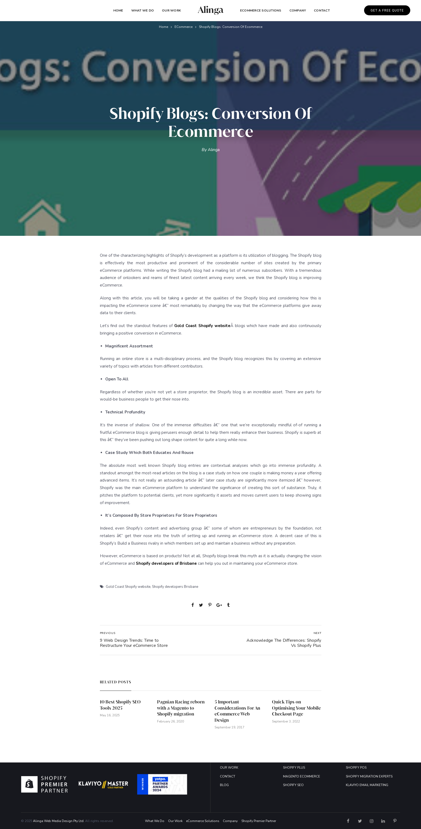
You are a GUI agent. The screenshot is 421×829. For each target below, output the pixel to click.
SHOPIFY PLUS (294, 767)
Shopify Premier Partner (258, 821)
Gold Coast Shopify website (128, 586)
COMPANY (297, 10)
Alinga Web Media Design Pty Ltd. (58, 821)
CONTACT (227, 776)
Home (118, 10)
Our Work (171, 10)
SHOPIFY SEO (293, 785)
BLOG (224, 785)
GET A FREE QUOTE (387, 10)
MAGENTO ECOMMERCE (301, 776)
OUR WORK (229, 767)
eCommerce (184, 27)
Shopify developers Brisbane (175, 586)
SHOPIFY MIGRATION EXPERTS (369, 776)
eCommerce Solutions (260, 10)
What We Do (142, 10)
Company (230, 821)
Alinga (214, 150)
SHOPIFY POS (356, 767)
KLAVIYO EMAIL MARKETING (367, 785)
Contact (322, 10)
